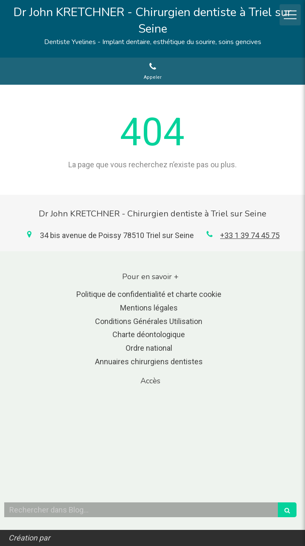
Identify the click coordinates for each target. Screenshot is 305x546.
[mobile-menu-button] (290, 14)
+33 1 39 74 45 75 (250, 235)
